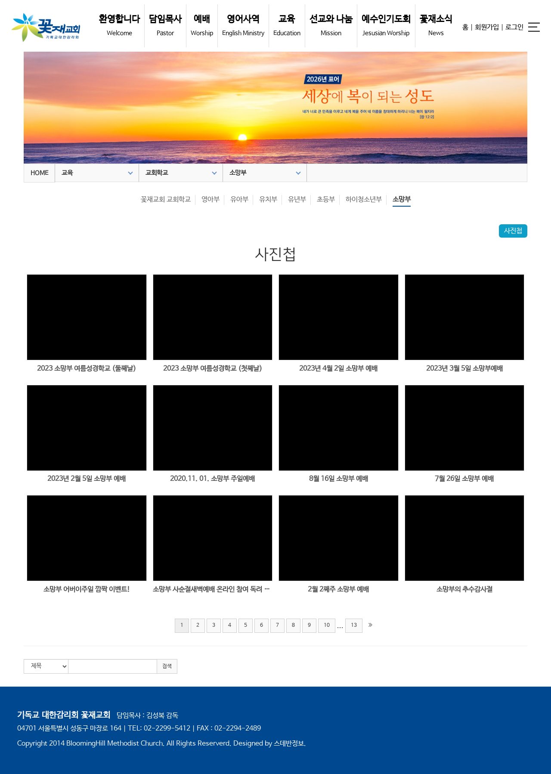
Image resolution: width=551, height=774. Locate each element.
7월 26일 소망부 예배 (464, 479)
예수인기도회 (386, 25)
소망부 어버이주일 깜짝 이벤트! (86, 589)
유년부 (297, 199)
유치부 (268, 199)
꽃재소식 (436, 25)
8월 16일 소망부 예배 (338, 479)
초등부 (326, 199)
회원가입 (487, 27)
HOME (39, 173)
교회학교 (181, 172)
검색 (167, 666)
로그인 (514, 27)
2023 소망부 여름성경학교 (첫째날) (212, 369)
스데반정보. (290, 744)
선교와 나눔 (331, 25)
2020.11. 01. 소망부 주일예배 (212, 479)
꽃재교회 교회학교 (166, 199)
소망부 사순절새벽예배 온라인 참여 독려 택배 (213, 589)
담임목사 (165, 25)
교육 (286, 25)
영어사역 (243, 25)
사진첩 (513, 231)
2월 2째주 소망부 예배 (338, 589)
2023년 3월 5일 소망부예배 (464, 369)
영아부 (210, 199)
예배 (202, 25)
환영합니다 (119, 25)
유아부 (239, 199)
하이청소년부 (364, 199)
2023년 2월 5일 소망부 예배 (86, 479)
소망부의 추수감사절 (464, 589)
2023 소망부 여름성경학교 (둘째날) (86, 369)
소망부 (265, 172)
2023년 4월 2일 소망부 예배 (338, 369)
